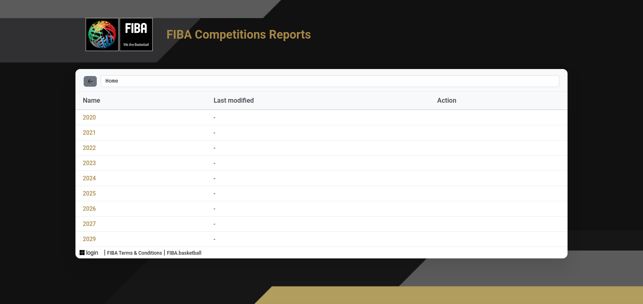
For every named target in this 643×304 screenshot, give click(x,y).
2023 (89, 164)
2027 (89, 225)
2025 (89, 194)
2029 (89, 240)
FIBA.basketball (184, 254)
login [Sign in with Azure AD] (89, 254)
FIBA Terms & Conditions (134, 254)
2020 (89, 118)
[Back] (90, 81)
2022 (89, 149)
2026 (89, 210)
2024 (89, 179)
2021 (89, 134)
